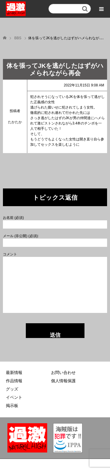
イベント (14, 397)
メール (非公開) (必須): (21, 236)
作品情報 (14, 380)
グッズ (12, 389)
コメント (10, 254)
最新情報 (14, 372)
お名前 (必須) (13, 218)
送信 (55, 335)
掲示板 (12, 405)
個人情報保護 (63, 380)
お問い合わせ (63, 372)
